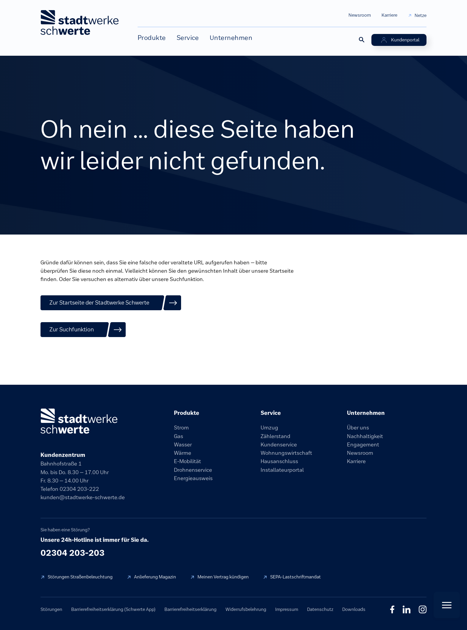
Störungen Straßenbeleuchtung (80, 577)
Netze (420, 15)
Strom (181, 427)
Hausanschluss (279, 461)
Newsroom (359, 15)
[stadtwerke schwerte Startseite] (80, 22)
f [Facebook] (392, 609)
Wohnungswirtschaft (286, 453)
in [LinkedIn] (406, 609)
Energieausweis (193, 478)
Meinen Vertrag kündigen (223, 577)
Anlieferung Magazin (155, 577)
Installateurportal (282, 470)
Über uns (358, 427)
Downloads (353, 609)
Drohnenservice (193, 470)
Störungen (51, 609)
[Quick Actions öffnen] (447, 605)
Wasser (183, 444)
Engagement (363, 444)
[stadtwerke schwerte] (79, 421)
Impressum (286, 609)
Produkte (152, 38)
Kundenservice (279, 444)
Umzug (269, 427)
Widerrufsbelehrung (245, 609)
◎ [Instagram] (422, 609)
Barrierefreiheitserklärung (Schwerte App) (113, 609)
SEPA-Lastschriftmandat (295, 577)
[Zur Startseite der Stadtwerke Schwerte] (111, 302)
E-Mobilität (187, 461)
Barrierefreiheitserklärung (190, 609)
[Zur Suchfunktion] (83, 329)
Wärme (182, 453)
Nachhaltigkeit (365, 436)
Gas (178, 436)
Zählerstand (275, 436)
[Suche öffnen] (361, 39)
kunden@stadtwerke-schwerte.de (83, 497)
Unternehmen (231, 38)
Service (188, 38)
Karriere (389, 15)
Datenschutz (320, 609)
